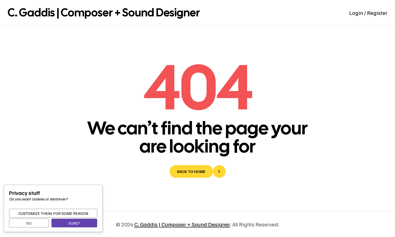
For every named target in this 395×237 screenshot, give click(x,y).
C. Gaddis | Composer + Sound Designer (104, 12)
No (29, 223)
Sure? (74, 223)
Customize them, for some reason (53, 213)
